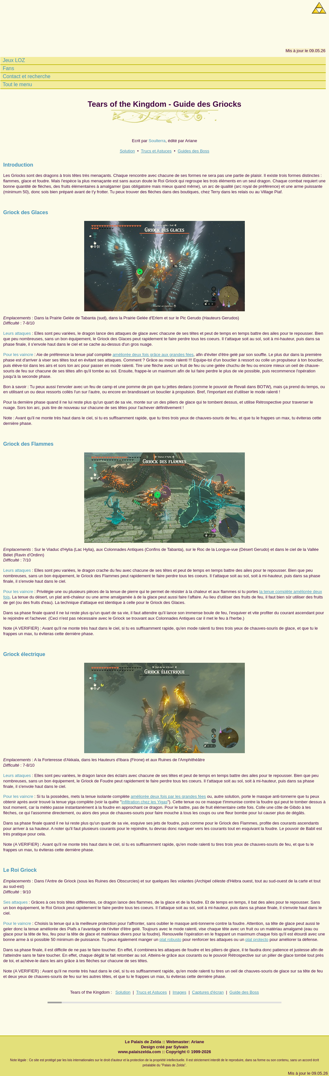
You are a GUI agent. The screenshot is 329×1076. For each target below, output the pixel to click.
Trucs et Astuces (156, 151)
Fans (7, 68)
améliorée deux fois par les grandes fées (168, 796)
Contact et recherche (25, 76)
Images (179, 992)
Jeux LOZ (13, 60)
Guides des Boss (193, 151)
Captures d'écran (208, 992)
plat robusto (170, 939)
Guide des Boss (244, 992)
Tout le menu (16, 84)
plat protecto (257, 939)
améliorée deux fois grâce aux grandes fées (152, 354)
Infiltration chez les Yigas (144, 801)
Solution (127, 151)
